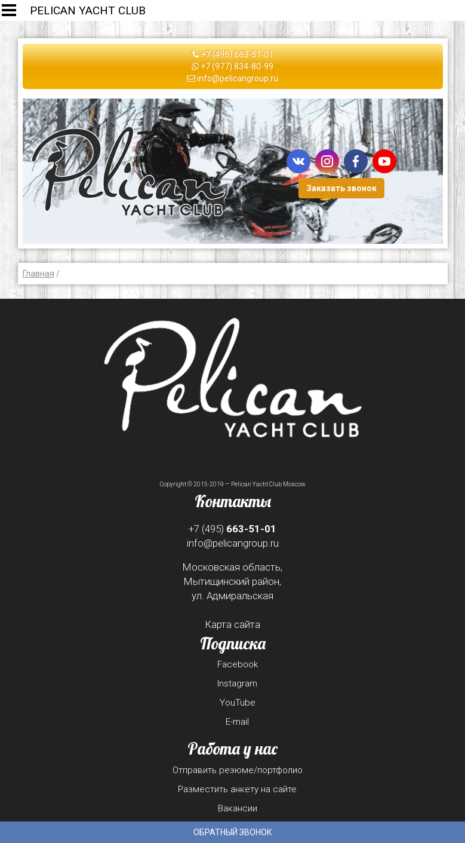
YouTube (237, 702)
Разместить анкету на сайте (237, 789)
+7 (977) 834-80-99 (232, 66)
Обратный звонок (232, 832)
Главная (38, 273)
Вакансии (237, 808)
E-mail (237, 721)
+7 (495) (232, 529)
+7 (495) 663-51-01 (232, 54)
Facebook (237, 664)
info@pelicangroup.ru (232, 78)
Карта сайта (232, 624)
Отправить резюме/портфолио (238, 770)
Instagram (237, 683)
